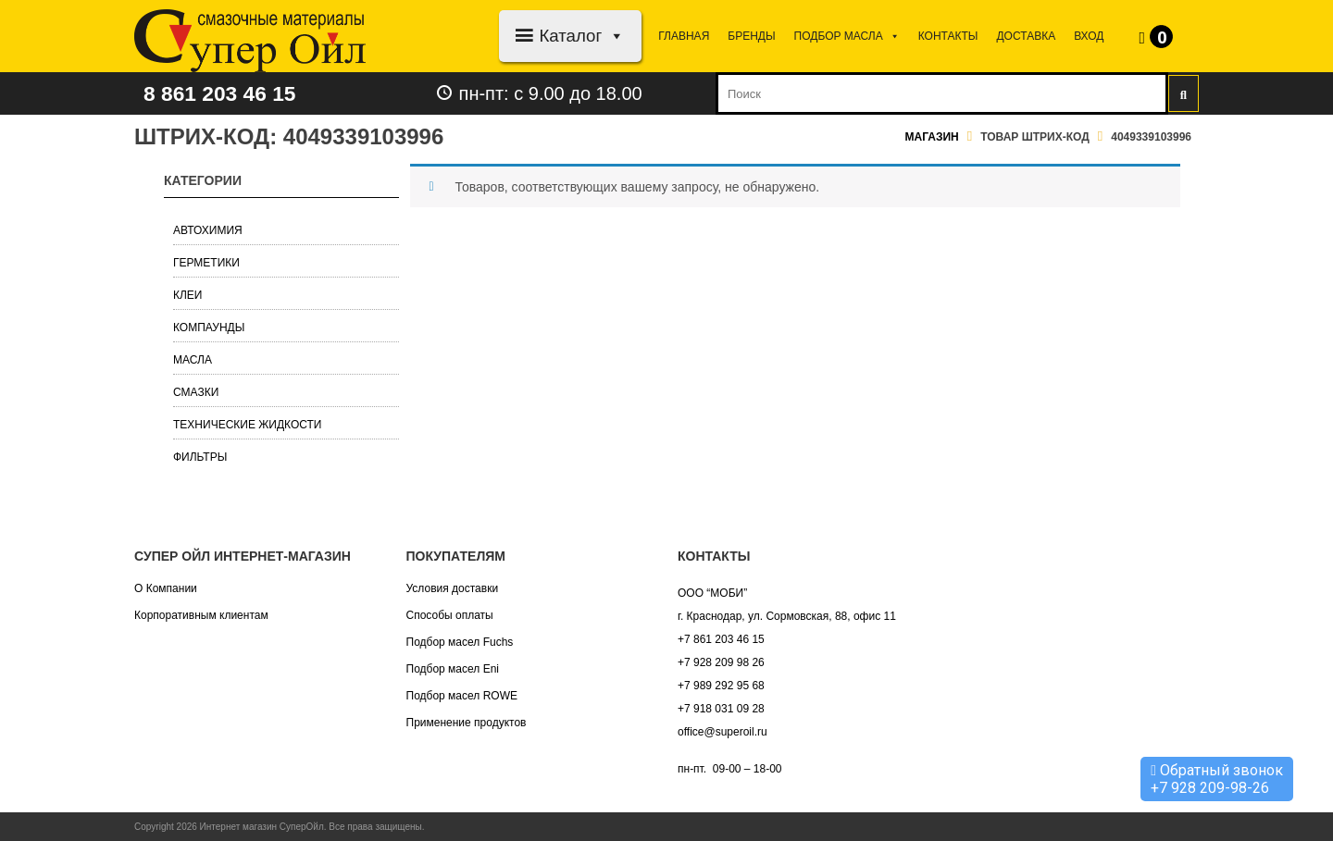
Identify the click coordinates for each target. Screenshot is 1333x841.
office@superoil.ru (722, 731)
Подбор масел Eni (452, 668)
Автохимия (208, 230)
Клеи (188, 295)
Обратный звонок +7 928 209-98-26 (1217, 779)
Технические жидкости (247, 424)
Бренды (751, 36)
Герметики (206, 262)
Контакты (948, 36)
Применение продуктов (466, 722)
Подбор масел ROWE (461, 695)
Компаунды (208, 327)
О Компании (165, 588)
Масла (192, 359)
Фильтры (200, 457)
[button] (613, 35)
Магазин (932, 136)
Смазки (195, 392)
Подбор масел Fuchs (460, 642)
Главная (683, 36)
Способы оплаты (449, 615)
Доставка (1025, 36)
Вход (1088, 36)
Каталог (582, 35)
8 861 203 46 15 (224, 92)
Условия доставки (452, 588)
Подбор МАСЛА (847, 36)
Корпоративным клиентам (201, 615)
